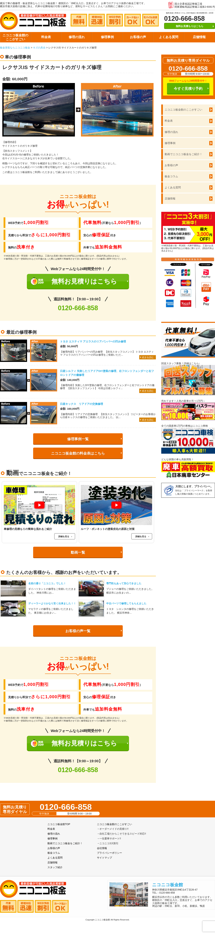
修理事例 (107, 37)
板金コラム (171, 176)
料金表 (46, 37)
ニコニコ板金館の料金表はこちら (78, 453)
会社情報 (102, 848)
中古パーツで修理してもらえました (126, 603)
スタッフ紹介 (55, 867)
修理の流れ (77, 37)
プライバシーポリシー (109, 852)
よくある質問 (168, 37)
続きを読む (148, 357)
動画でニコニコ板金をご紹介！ (183, 154)
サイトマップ (104, 857)
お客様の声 (138, 37)
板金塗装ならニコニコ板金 (15, 47)
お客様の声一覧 (77, 631)
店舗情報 (199, 37)
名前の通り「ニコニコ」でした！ (47, 583)
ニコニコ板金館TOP (58, 824)
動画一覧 (78, 552)
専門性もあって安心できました (123, 583)
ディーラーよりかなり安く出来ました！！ (52, 603)
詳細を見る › (65, 536)
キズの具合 (39, 47)
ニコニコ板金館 (167, 884)
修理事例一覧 (78, 439)
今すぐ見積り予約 (188, 89)
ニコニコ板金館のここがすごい (15, 37)
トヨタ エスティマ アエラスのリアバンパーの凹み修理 (93, 341)
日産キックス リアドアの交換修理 (81, 403)
